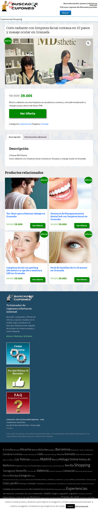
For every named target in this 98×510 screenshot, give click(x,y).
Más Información (81, 506)
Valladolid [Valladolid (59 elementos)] (69, 470)
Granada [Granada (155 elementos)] (69, 454)
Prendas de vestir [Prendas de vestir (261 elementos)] (70, 497)
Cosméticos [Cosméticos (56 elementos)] (61, 484)
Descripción (15, 137)
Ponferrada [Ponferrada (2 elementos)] (27, 466)
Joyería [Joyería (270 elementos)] (47, 493)
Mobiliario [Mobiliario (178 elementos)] (35, 497)
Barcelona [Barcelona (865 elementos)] (62, 449)
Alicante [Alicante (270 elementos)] (25, 449)
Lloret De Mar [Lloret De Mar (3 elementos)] (35, 460)
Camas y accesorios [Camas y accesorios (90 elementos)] (77, 479)
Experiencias (6, 19)
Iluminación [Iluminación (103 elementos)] (38, 493)
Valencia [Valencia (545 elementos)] (43, 470)
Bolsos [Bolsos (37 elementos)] (40, 480)
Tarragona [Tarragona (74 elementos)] (9, 470)
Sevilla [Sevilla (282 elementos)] (69, 465)
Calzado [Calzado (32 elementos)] (66, 480)
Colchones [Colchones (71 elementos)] (41, 483)
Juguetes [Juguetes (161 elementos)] (73, 493)
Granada (44, 124)
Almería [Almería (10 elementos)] (35, 449)
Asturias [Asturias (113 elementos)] (43, 449)
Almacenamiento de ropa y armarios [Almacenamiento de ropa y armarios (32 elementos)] (14, 480)
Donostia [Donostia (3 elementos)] (47, 454)
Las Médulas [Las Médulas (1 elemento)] (10, 460)
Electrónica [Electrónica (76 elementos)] (50, 489)
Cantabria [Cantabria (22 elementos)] (7, 454)
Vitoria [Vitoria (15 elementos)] (6, 475)
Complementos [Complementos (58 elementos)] (51, 483)
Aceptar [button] (70, 506)
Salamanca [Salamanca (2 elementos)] (45, 466)
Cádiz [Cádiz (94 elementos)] (40, 454)
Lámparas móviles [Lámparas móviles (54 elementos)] (85, 494)
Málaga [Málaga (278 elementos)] (64, 459)
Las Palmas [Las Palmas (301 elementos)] (22, 459)
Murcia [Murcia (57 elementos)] (55, 459)
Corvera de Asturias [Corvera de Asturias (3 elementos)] (29, 454)
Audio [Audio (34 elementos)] (35, 480)
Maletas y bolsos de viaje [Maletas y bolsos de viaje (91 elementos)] (19, 497)
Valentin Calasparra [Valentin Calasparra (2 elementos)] (56, 471)
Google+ (9, 428)
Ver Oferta (27, 113)
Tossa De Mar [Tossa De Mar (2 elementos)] (31, 471)
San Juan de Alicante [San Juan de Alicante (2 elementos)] (56, 466)
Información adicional (35, 137)
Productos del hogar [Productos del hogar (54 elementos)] (87, 497)
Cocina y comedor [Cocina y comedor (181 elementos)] (27, 483)
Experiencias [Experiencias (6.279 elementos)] (76, 488)
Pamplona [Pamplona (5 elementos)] (18, 466)
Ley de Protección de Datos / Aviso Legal (23, 425)
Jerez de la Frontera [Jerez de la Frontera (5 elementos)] (83, 454)
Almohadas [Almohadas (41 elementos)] (29, 480)
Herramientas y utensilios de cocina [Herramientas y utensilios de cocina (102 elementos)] (18, 493)
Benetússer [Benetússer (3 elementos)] (75, 450)
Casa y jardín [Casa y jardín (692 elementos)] (10, 483)
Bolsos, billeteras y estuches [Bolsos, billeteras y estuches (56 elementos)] (52, 479)
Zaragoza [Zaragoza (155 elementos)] (25, 475)
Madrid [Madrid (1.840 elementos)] (45, 459)
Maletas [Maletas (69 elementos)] (5, 497)
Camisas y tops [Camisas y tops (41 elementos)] (91, 480)
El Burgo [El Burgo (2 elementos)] (54, 454)
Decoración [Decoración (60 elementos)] (24, 489)
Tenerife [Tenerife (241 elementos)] (21, 471)
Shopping (17, 19)
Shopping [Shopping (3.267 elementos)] (82, 465)
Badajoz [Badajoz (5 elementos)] (51, 450)
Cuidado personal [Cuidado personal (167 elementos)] (11, 489)
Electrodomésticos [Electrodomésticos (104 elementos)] (37, 489)
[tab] (14, 137)
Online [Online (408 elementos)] (73, 459)
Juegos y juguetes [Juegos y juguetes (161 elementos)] (59, 493)
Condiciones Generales (15, 422)
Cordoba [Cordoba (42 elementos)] (17, 454)
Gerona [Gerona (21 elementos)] (60, 454)
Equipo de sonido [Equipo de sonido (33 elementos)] (60, 489)
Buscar (65, 12)
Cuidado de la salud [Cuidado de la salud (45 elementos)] (73, 484)
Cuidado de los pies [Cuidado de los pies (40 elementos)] (87, 484)
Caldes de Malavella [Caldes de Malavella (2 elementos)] (86, 450)
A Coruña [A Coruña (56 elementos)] (8, 449)
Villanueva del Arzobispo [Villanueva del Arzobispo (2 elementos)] (83, 471)
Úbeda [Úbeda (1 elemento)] (33, 476)
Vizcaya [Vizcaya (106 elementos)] (14, 475)
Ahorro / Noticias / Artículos (19, 336)
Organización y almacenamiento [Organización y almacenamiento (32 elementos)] (50, 497)
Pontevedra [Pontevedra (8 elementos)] (36, 465)
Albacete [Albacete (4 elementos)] (16, 450)
